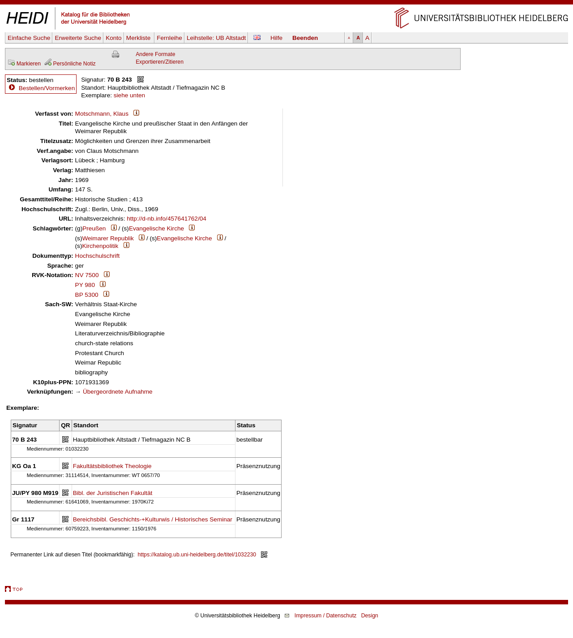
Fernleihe (169, 38)
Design (369, 615)
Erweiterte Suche (78, 38)
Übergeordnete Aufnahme (118, 391)
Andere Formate (155, 54)
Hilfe (276, 38)
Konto (114, 38)
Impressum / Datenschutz (326, 615)
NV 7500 (87, 275)
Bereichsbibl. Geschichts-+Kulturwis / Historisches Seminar (152, 519)
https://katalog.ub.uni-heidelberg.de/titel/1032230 (197, 554)
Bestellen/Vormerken (47, 88)
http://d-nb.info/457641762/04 (166, 218)
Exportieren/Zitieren (160, 62)
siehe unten (129, 95)
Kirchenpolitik (100, 246)
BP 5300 (86, 294)
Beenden (305, 38)
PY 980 (85, 285)
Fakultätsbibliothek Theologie (112, 466)
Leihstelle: (216, 38)
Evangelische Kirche (156, 228)
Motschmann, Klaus (101, 113)
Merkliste (139, 38)
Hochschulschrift (97, 255)
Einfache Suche (29, 38)
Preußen (94, 228)
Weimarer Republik (107, 238)
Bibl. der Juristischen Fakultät (113, 493)
